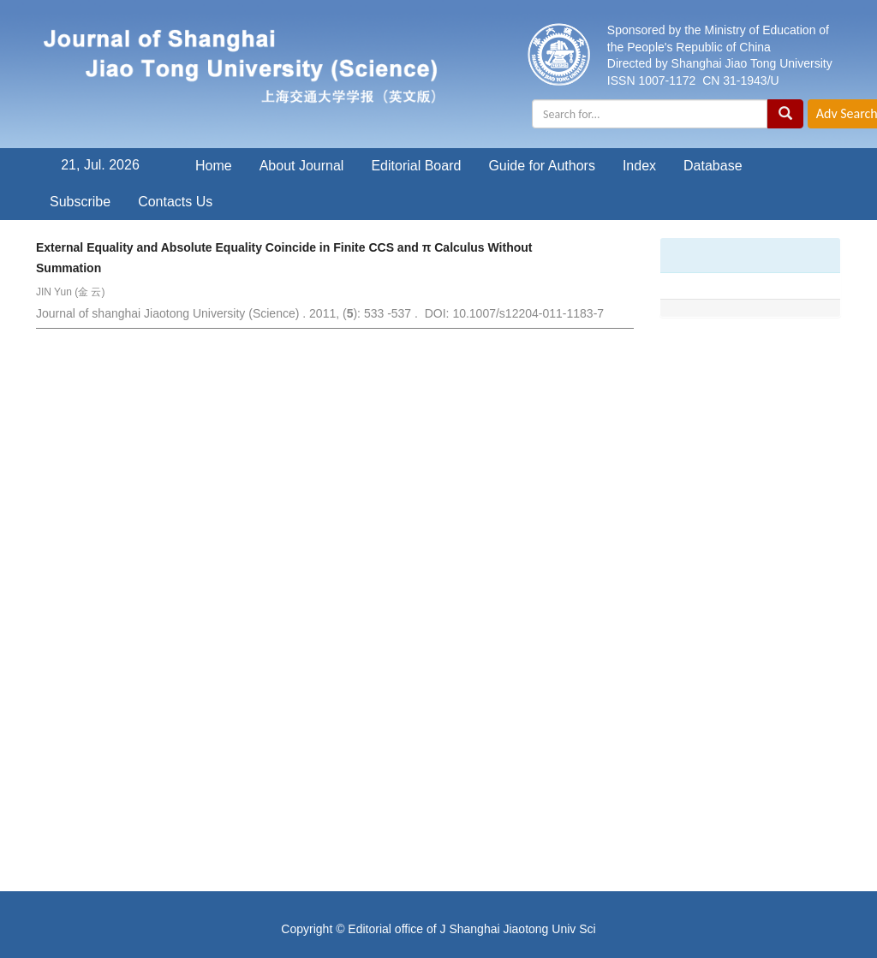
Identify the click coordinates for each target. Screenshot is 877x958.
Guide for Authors (541, 165)
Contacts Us (175, 201)
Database (713, 165)
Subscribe (80, 201)
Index (639, 165)
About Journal (302, 165)
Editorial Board (416, 165)
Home (213, 165)
